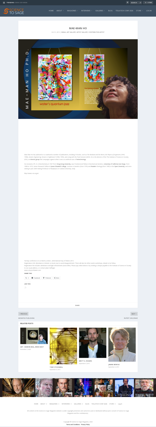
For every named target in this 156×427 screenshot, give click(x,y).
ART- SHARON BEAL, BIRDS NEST (32, 347)
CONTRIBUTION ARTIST (96, 33)
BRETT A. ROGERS (85, 362)
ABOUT (59, 11)
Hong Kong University (64, 165)
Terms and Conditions (73, 425)
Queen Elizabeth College (58, 167)
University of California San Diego (114, 165)
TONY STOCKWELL (56, 368)
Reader (93, 167)
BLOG (110, 11)
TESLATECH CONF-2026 (124, 11)
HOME (51, 11)
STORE (138, 11)
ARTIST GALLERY (82, 33)
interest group (34, 160)
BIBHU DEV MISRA (21, 2)
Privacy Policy (85, 425)
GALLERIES (99, 11)
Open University (119, 167)
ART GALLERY (71, 33)
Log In (149, 11)
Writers (63, 33)
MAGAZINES (71, 11)
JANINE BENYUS (114, 365)
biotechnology (81, 160)
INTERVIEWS (85, 11)
